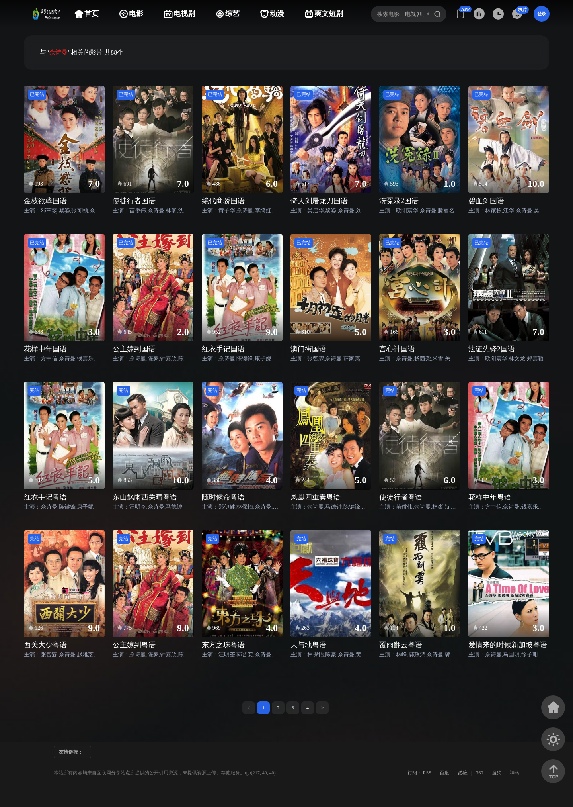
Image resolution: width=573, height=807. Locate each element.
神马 (514, 773)
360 (479, 773)
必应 (463, 773)
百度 (444, 773)
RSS (427, 773)
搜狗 (496, 773)
